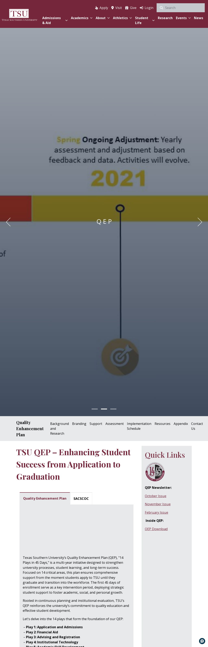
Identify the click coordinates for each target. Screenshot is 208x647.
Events (183, 18)
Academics (81, 18)
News (198, 18)
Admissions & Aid (55, 20)
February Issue (156, 512)
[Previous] (9, 222)
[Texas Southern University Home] (19, 15)
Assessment (114, 423)
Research (165, 18)
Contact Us (197, 426)
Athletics (122, 18)
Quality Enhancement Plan (30, 428)
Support (96, 423)
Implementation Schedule (139, 426)
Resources (162, 423)
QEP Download (156, 529)
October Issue (155, 496)
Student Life (145, 20)
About (103, 18)
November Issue (158, 504)
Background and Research (59, 428)
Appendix (181, 423)
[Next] (198, 222)
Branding (79, 423)
